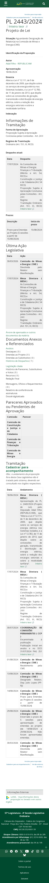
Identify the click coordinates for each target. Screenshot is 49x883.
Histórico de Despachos (17, 361)
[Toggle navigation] (5, 4)
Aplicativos (24, 873)
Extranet (24, 878)
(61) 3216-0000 (36, 837)
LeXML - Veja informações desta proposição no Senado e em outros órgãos (23, 799)
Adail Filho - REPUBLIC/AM (19, 63)
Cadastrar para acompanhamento (19, 469)
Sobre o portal (24, 861)
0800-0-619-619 (26, 834)
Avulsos (9, 348)
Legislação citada (14, 366)
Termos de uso (24, 867)
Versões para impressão (32, 14)
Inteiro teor (16, 26)
